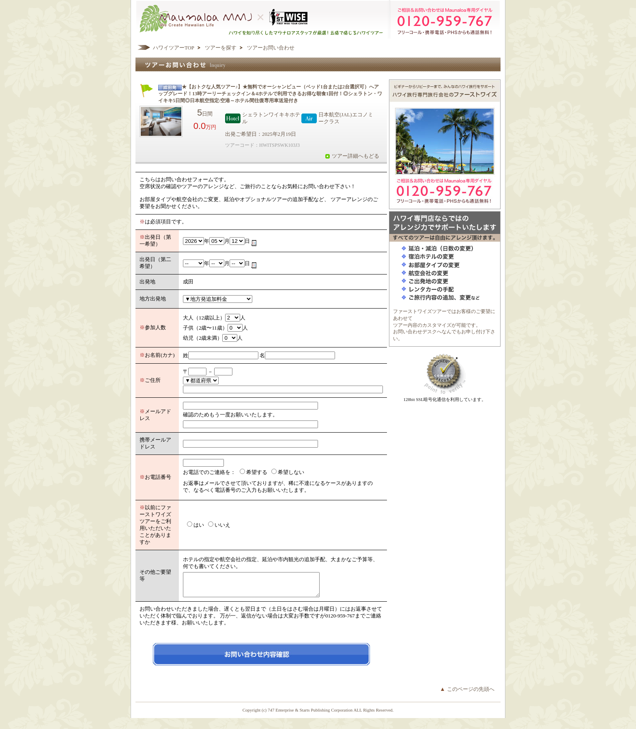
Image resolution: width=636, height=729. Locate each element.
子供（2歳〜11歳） (205, 328)
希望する (256, 472)
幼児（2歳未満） (202, 338)
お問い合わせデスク (415, 331)
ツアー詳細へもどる (355, 156)
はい (198, 525)
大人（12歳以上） (204, 318)
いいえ (222, 525)
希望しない (291, 472)
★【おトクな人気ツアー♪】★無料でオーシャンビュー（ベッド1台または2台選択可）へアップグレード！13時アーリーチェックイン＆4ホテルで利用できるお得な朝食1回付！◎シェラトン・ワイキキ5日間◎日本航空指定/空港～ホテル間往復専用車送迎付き (270, 93)
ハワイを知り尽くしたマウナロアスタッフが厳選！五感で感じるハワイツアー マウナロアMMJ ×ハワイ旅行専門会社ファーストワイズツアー (318, 19)
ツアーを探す (220, 48)
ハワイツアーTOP (173, 48)
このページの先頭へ (470, 694)
